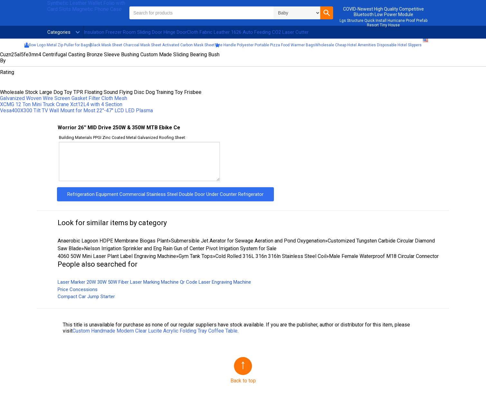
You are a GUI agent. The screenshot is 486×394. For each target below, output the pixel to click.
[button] (326, 12)
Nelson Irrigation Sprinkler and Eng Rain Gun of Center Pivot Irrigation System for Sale (180, 248)
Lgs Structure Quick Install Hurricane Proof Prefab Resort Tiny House (383, 22)
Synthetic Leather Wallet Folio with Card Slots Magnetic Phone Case (86, 6)
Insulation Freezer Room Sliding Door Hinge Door (135, 32)
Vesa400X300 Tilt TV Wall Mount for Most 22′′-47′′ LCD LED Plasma (76, 110)
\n (297, 12)
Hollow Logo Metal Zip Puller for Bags (57, 45)
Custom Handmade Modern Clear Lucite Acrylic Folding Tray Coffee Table (155, 331)
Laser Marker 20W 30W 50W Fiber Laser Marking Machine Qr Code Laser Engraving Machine (154, 282)
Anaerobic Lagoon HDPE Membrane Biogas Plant (113, 241)
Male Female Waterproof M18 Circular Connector (384, 256)
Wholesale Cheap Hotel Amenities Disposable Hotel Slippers (368, 45)
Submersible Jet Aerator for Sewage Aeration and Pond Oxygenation (248, 241)
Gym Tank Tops (196, 256)
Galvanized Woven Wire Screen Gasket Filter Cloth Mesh (63, 98)
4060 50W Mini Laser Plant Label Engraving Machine (117, 256)
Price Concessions (78, 289)
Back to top (243, 381)
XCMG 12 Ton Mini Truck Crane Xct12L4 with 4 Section (61, 104)
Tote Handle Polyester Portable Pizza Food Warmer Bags (265, 45)
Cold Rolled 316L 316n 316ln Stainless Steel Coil (270, 256)
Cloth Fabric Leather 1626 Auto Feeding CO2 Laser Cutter (248, 32)
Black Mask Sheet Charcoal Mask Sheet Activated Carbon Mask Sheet (152, 45)
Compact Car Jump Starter (86, 296)
